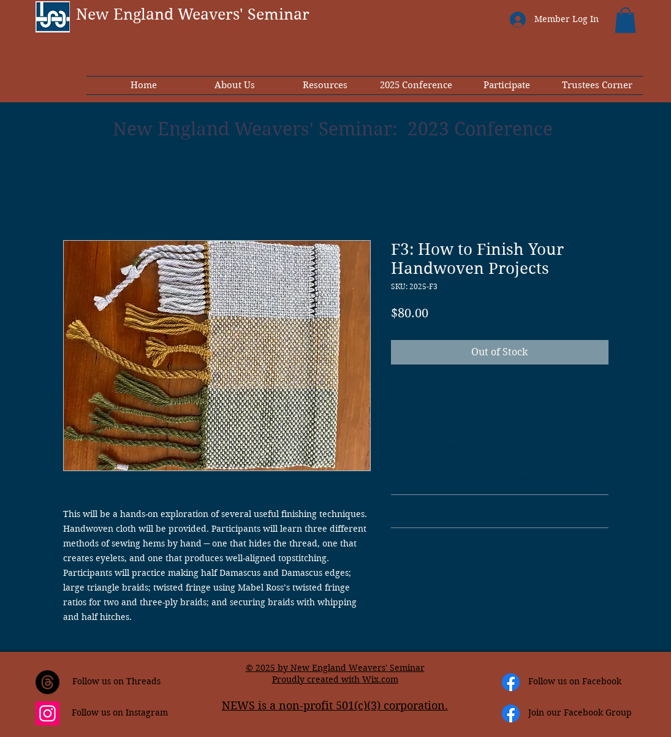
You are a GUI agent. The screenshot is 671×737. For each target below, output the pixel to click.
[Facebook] (511, 682)
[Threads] (47, 682)
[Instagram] (47, 713)
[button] (625, 20)
